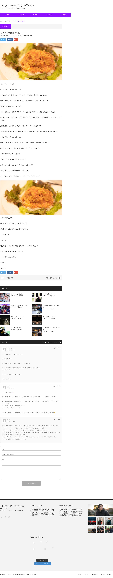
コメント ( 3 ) (57, 342)
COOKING (49, 15)
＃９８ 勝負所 (9, 278)
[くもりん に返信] (55, 348)
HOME (7, 15)
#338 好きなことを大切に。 (19, 316)
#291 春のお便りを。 (17, 294)
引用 (59, 348)
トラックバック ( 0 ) (47, 342)
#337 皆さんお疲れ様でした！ (20, 305)
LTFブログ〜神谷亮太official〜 (17, 5)
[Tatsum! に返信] (55, 419)
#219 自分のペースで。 (50, 294)
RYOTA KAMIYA (28, 35)
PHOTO (35, 15)
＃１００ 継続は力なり (51, 278)
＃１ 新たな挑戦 (16, 327)
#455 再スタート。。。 (50, 316)
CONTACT (63, 15)
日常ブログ (9, 35)
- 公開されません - (8, 454)
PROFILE (21, 15)
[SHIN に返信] (55, 386)
